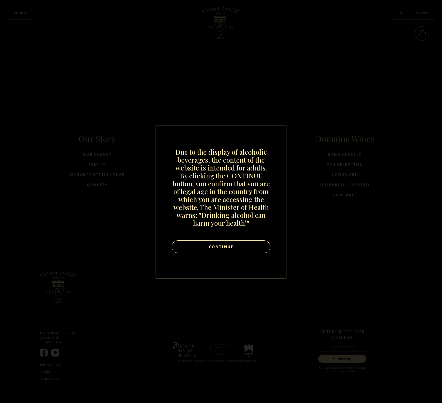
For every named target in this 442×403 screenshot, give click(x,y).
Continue (221, 246)
